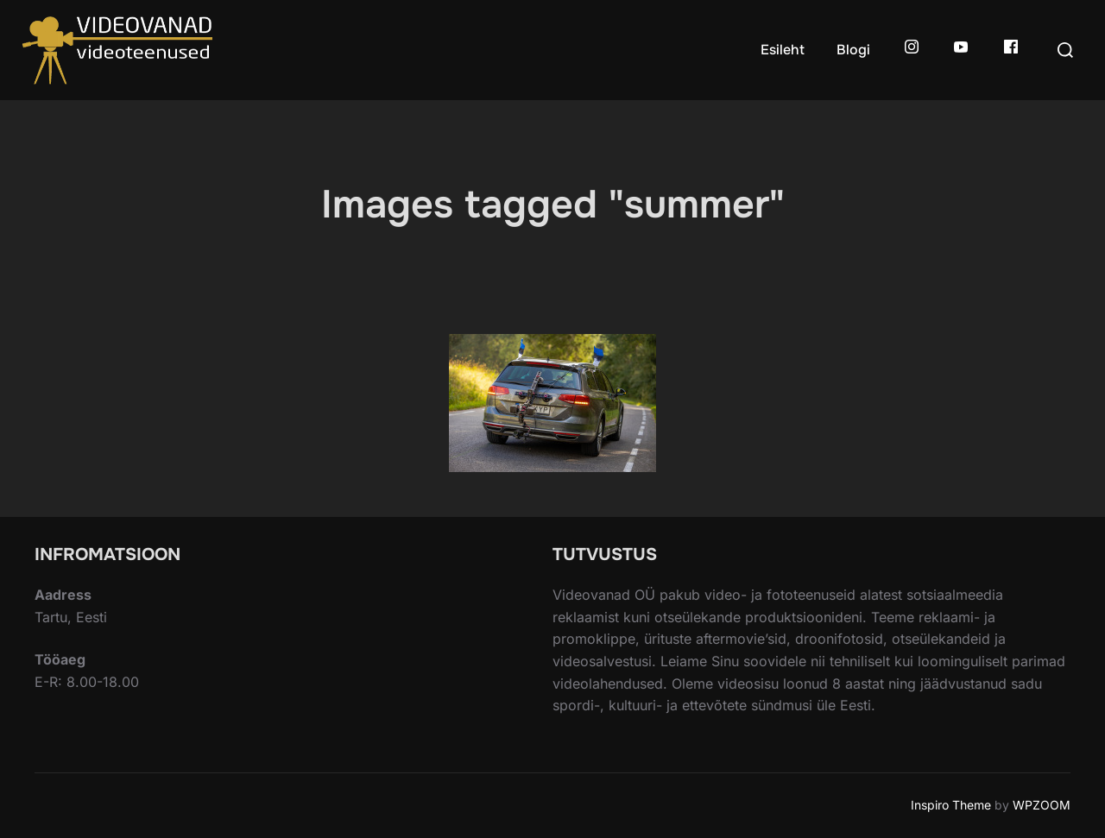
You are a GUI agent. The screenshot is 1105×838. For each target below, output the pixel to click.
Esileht (783, 50)
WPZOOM (1041, 804)
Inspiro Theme (951, 804)
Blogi (853, 50)
